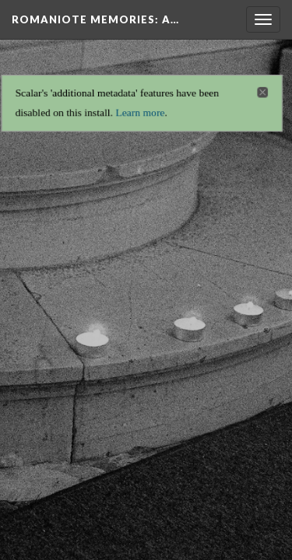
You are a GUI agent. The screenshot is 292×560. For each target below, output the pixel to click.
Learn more (140, 109)
